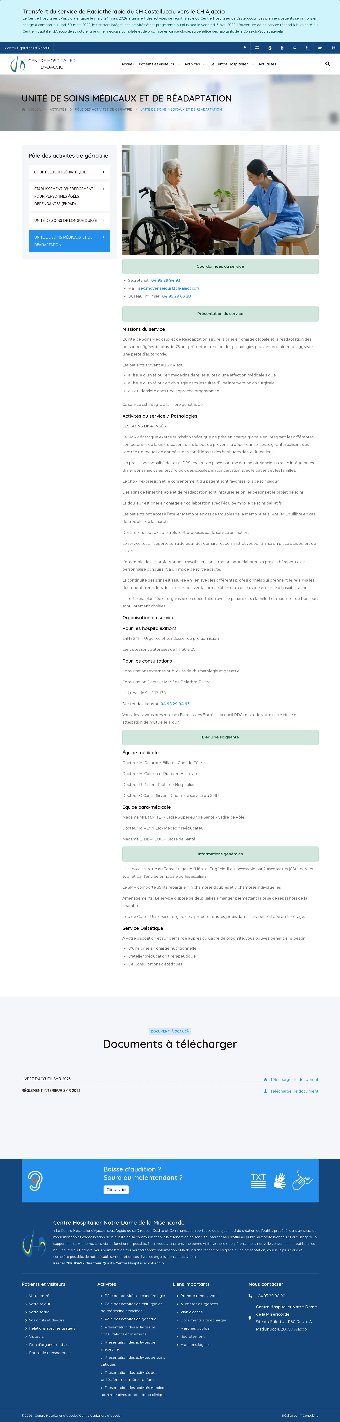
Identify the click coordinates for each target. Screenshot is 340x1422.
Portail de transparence (50, 1353)
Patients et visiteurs (156, 64)
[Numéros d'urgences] (333, 48)
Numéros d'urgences (199, 1304)
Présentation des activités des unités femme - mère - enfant (129, 1376)
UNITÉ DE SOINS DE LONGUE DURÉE (65, 220)
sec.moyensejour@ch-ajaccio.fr (168, 288)
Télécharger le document (291, 1079)
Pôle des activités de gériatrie (103, 109)
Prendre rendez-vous (199, 1295)
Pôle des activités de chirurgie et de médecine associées (131, 1307)
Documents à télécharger (203, 1320)
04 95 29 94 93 (165, 280)
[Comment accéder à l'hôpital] (244, 48)
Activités (192, 64)
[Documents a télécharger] (282, 48)
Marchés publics (194, 1328)
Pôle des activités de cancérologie (135, 1295)
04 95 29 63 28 (176, 296)
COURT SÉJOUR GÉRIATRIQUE (60, 172)
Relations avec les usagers (52, 1328)
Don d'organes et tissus (49, 1344)
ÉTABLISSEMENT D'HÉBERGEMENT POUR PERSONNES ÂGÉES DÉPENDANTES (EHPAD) (63, 196)
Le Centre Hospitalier (229, 64)
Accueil (127, 64)
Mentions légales (195, 1344)
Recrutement (192, 1336)
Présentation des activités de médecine (128, 1345)
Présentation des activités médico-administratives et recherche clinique (133, 1391)
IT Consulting (309, 1415)
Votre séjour (39, 1304)
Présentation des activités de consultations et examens (128, 1330)
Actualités (267, 64)
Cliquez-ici (116, 1190)
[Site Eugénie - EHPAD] (307, 48)
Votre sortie (39, 1312)
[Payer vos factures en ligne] (257, 48)
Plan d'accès (191, 1312)
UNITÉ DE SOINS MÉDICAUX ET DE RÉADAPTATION (63, 241)
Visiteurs (36, 1336)
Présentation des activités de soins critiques (133, 1361)
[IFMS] (320, 48)
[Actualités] (294, 48)
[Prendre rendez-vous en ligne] (270, 48)
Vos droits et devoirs (46, 1320)
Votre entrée (40, 1295)
